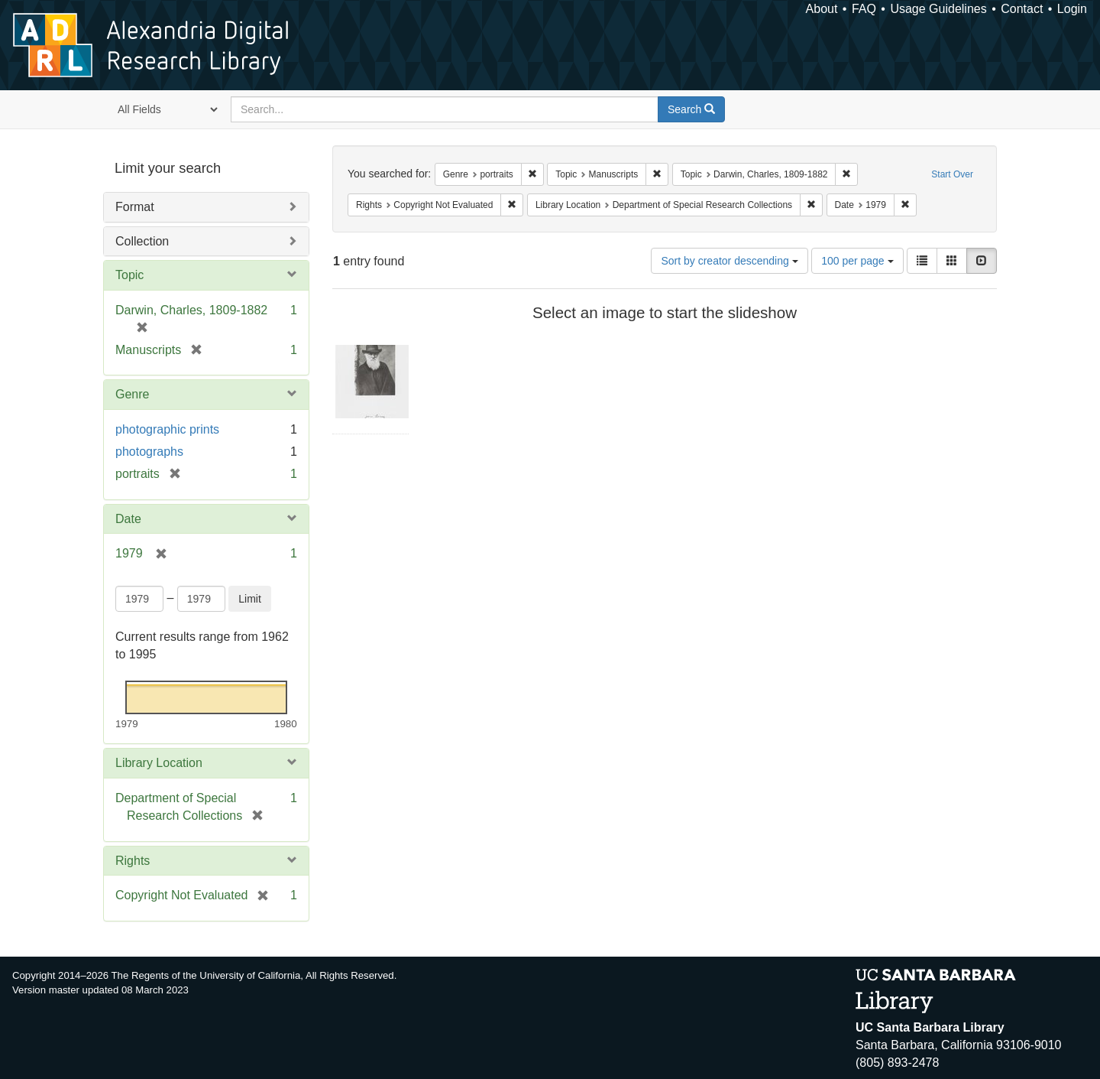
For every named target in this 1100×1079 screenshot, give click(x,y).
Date (128, 518)
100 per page (857, 261)
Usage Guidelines (938, 8)
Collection (142, 241)
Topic (129, 274)
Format (134, 206)
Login (1072, 8)
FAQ (864, 8)
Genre (132, 394)
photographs (149, 451)
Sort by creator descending (729, 261)
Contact (1022, 8)
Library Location (158, 762)
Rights (132, 860)
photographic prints (167, 429)
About (822, 8)
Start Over (952, 174)
